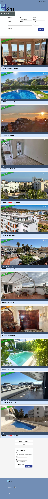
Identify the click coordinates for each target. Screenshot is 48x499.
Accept (20, 464)
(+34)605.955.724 (11, 487)
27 (44, 373)
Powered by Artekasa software (42, 498)
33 (44, 240)
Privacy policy (21, 464)
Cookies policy (9, 495)
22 (44, 39)
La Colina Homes (10, 482)
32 (44, 106)
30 (44, 340)
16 (44, 73)
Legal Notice (9, 491)
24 (44, 273)
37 (44, 173)
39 (44, 206)
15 (44, 307)
